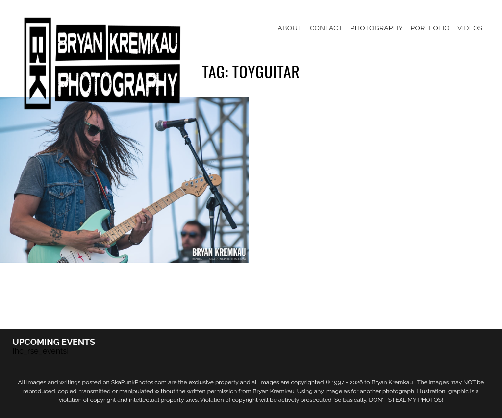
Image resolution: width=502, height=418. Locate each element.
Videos (470, 28)
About (290, 28)
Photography (377, 28)
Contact (326, 28)
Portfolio (430, 28)
